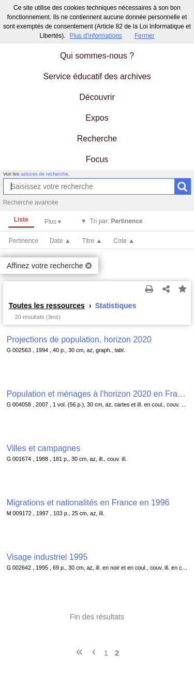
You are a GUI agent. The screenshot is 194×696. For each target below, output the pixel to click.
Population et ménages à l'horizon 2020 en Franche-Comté (97, 393)
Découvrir (96, 97)
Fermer (145, 35)
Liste (21, 219)
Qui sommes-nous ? (97, 55)
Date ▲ (60, 240)
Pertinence (23, 240)
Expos (96, 117)
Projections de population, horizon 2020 (79, 339)
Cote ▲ (124, 240)
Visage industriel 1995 (47, 557)
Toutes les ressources (47, 305)
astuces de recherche (44, 174)
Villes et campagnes (43, 448)
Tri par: (116, 221)
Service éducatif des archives (97, 76)
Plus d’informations (95, 35)
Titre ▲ (92, 240)
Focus (97, 159)
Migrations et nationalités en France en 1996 (88, 502)
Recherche (97, 138)
